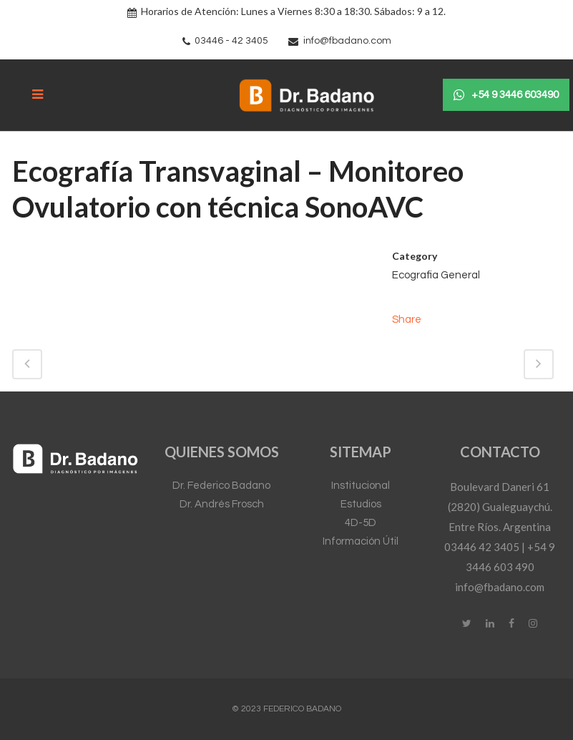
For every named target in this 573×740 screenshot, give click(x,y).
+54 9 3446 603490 (506, 95)
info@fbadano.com (347, 41)
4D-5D (360, 522)
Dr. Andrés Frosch (222, 504)
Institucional (360, 485)
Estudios (361, 504)
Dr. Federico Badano (221, 485)
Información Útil (360, 541)
